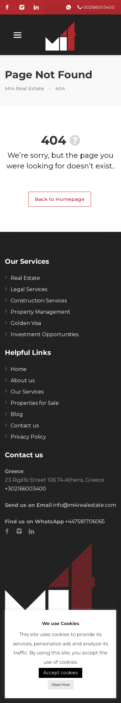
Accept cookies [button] (60, 673)
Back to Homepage (60, 199)
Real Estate (25, 278)
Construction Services (39, 301)
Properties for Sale (35, 403)
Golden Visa (26, 323)
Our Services (27, 392)
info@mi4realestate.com (84, 505)
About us (23, 380)
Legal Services (29, 289)
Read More (61, 684)
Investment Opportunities (44, 334)
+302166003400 (98, 7)
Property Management (40, 312)
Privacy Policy (28, 437)
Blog (17, 414)
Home (18, 369)
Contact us (25, 426)
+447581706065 (85, 521)
